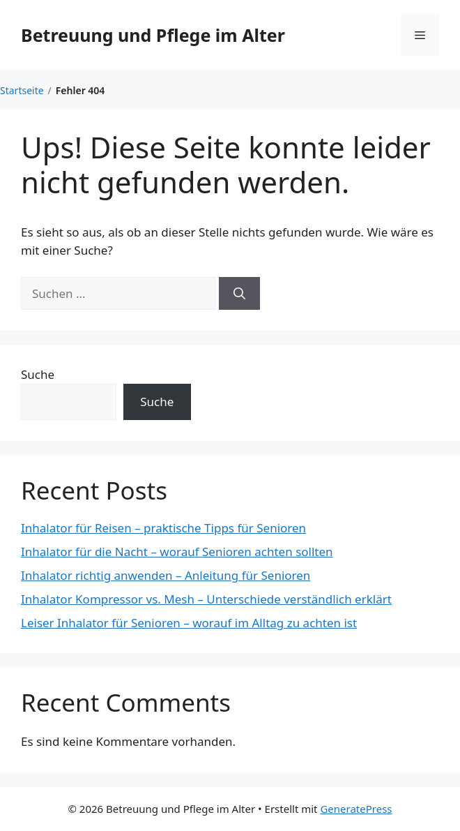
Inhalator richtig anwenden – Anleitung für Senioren (165, 575)
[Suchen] (239, 293)
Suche (37, 374)
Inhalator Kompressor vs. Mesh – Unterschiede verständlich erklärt (206, 599)
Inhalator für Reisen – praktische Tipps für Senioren (163, 528)
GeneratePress (356, 809)
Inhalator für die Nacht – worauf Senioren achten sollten (177, 552)
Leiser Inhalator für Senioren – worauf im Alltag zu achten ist (189, 623)
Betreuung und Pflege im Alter (153, 35)
